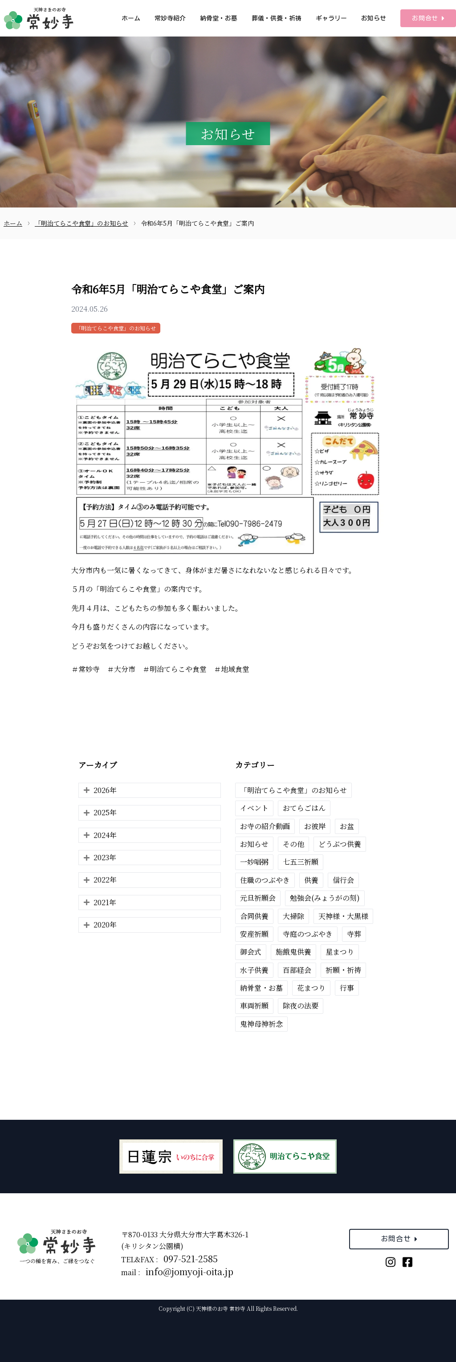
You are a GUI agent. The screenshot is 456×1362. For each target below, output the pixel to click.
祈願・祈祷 (343, 970)
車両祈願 (254, 1005)
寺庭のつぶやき (308, 934)
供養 (311, 880)
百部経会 (297, 970)
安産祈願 (254, 934)
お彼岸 (315, 826)
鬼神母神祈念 (261, 1024)
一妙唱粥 (254, 862)
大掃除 (293, 916)
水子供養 (254, 970)
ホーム (131, 18)
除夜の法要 (300, 1005)
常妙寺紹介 (170, 18)
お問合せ (428, 18)
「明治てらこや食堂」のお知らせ (116, 328)
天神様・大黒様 (343, 916)
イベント (254, 808)
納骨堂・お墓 (218, 18)
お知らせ (373, 18)
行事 (347, 988)
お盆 (347, 826)
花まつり (311, 988)
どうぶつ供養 (339, 844)
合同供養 (254, 916)
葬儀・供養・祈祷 (276, 18)
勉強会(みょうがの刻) (325, 898)
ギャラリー (331, 18)
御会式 (250, 952)
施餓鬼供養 (293, 952)
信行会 (343, 880)
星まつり (340, 952)
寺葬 (354, 934)
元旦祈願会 (258, 898)
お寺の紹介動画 (265, 826)
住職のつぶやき (265, 880)
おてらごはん (304, 808)
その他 (293, 844)
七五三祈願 (300, 862)
